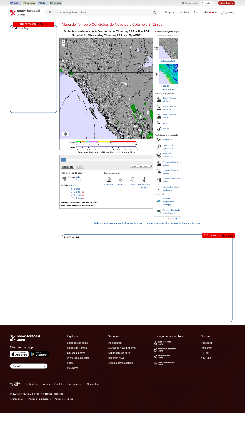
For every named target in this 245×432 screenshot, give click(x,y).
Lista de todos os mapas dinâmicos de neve (118, 223)
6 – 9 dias (75, 191)
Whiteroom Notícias (78, 357)
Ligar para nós (75, 384)
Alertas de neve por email (122, 347)
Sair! (95, 205)
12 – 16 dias (76, 198)
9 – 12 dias (76, 195)
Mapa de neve (168, 60)
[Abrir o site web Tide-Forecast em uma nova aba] (43, 3)
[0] (172, 139)
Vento (120, 184)
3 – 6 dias (75, 188)
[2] (175, 213)
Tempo (170, 12)
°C (172, 219)
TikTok (205, 352)
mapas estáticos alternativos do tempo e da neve (173, 223)
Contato (59, 384)
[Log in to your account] (228, 12)
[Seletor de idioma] (207, 3)
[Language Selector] (29, 366)
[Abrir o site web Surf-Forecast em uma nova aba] (15, 3)
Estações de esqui (77, 342)
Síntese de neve (76, 352)
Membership (115, 342)
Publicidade (31, 384)
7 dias (78, 180)
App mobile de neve (119, 352)
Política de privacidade (39, 399)
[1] (169, 204)
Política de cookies (64, 399)
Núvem (166, 129)
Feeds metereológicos (120, 362)
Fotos (197, 12)
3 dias (78, 177)
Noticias (184, 12)
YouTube (206, 357)
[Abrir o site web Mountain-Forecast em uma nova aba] (29, 3)
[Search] (154, 12)
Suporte (46, 384)
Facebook (206, 342)
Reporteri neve (116, 357)
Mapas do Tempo (77, 347)
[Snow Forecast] (25, 12)
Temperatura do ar (143, 186)
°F (179, 219)
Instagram (206, 347)
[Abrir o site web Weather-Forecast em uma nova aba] (56, 3)
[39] (171, 156)
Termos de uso (17, 399)
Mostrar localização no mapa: (167, 32)
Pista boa (166, 139)
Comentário (93, 384)
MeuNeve (72, 367)
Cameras (108, 184)
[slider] (63, 160)
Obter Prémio (226, 3)
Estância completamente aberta (169, 201)
